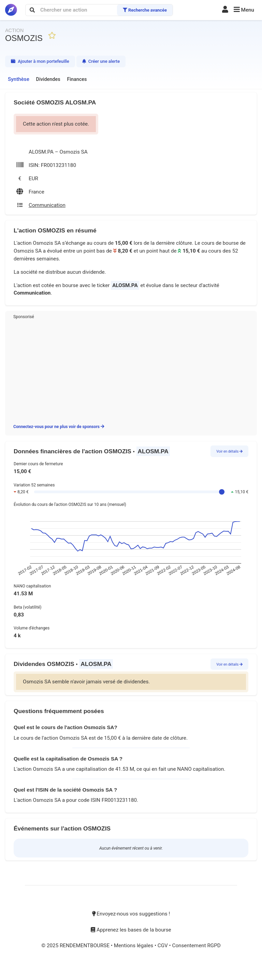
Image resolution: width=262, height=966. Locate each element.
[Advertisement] (131, 370)
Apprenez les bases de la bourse (131, 930)
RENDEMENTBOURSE (85, 945)
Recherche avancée (145, 10)
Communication (32, 293)
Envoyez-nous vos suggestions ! (131, 914)
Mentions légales (134, 945)
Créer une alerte (101, 61)
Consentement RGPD (196, 945)
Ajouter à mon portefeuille (40, 61)
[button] (244, 10)
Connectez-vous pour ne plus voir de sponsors (58, 426)
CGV (163, 945)
